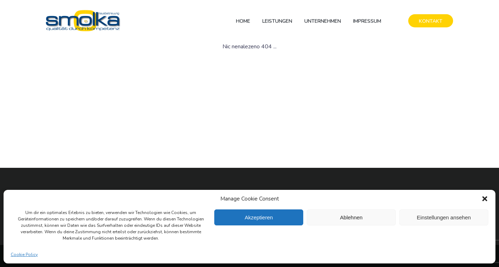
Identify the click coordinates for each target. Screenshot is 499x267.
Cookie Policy (24, 254)
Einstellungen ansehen (444, 217)
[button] (484, 198)
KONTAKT (430, 21)
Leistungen (277, 21)
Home (243, 21)
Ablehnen (351, 217)
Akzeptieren (259, 217)
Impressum (367, 21)
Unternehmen (322, 21)
